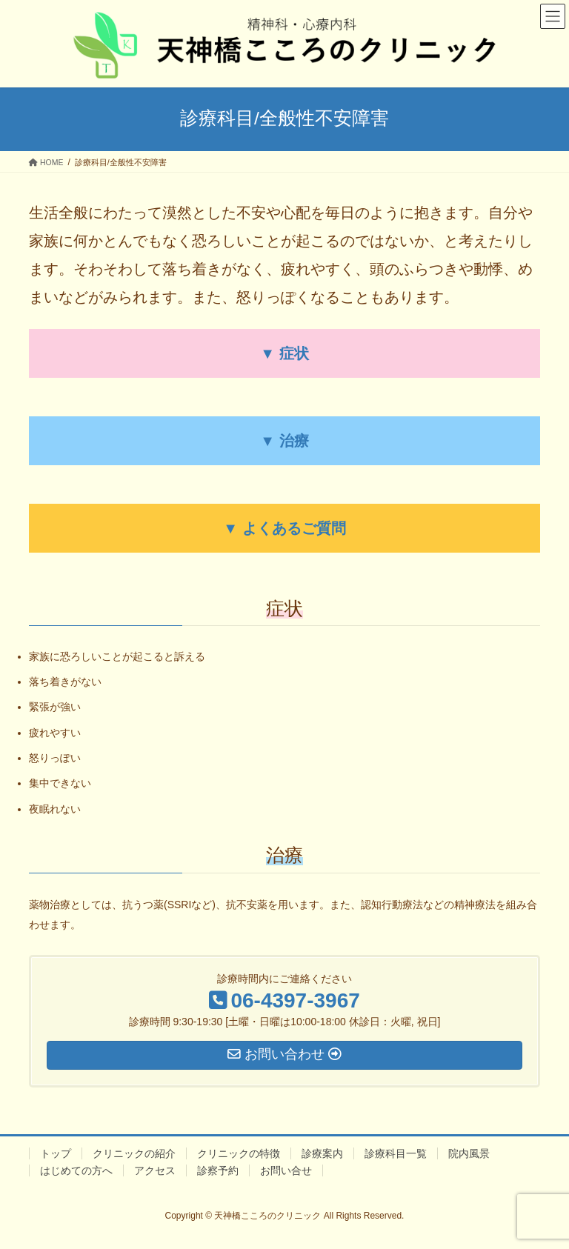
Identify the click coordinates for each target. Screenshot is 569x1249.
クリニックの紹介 (134, 1153)
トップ (55, 1153)
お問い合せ (286, 1170)
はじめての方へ (76, 1170)
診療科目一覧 (396, 1153)
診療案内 (322, 1153)
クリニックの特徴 (238, 1153)
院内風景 (469, 1153)
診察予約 (218, 1170)
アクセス (155, 1170)
